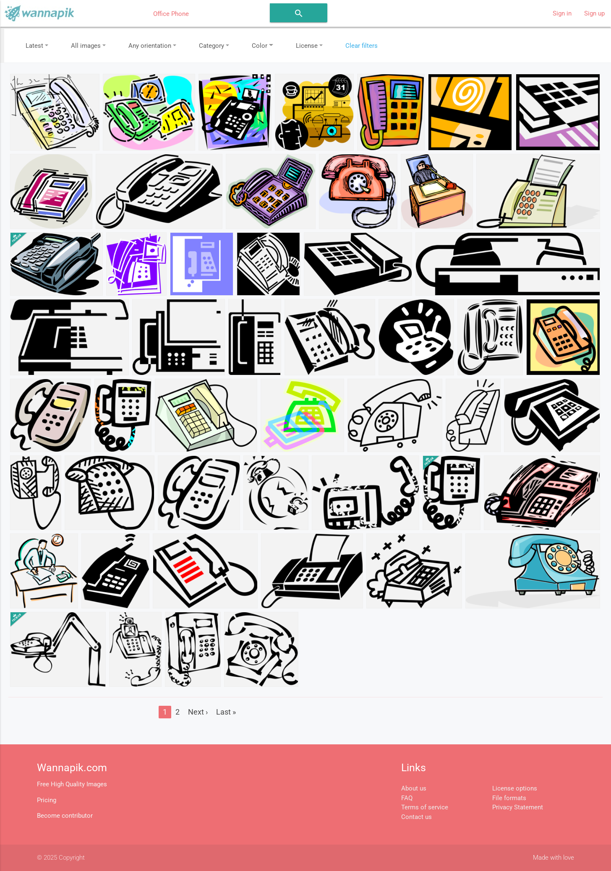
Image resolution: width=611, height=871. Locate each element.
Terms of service (424, 807)
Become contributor (65, 815)
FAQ (407, 798)
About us (413, 788)
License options (514, 788)
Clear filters (361, 45)
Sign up (594, 13)
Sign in (562, 13)
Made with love (553, 857)
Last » (226, 711)
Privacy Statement (517, 807)
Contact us (416, 817)
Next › (198, 711)
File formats (509, 798)
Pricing (46, 800)
